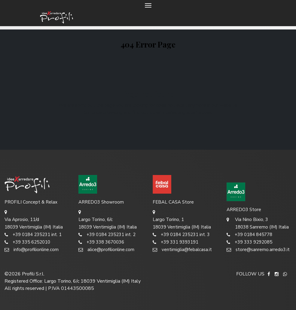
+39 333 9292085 (249, 242)
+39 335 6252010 (27, 242)
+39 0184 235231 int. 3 (181, 234)
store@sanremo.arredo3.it (258, 249)
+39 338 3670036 (101, 242)
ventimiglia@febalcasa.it (182, 249)
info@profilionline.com (32, 249)
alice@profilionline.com (106, 249)
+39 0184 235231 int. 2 (107, 234)
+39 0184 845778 (249, 234)
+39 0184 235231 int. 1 (33, 234)
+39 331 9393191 (175, 242)
